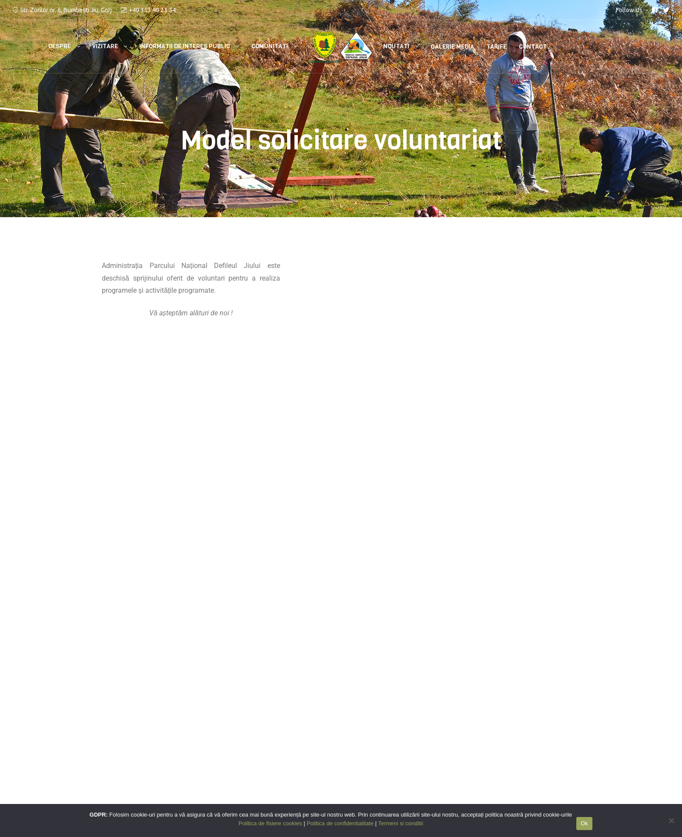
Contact (533, 47)
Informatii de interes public (184, 46)
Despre (59, 46)
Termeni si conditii (296, 717)
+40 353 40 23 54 (152, 10)
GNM (68, 755)
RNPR (69, 742)
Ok (584, 823)
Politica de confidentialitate (310, 730)
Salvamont (139, 742)
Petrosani (181, 755)
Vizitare (105, 46)
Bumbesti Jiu (142, 755)
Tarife (496, 47)
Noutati (396, 46)
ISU (127, 717)
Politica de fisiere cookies (307, 742)
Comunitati (269, 46)
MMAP (70, 717)
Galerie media (452, 47)
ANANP (72, 730)
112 (128, 730)
